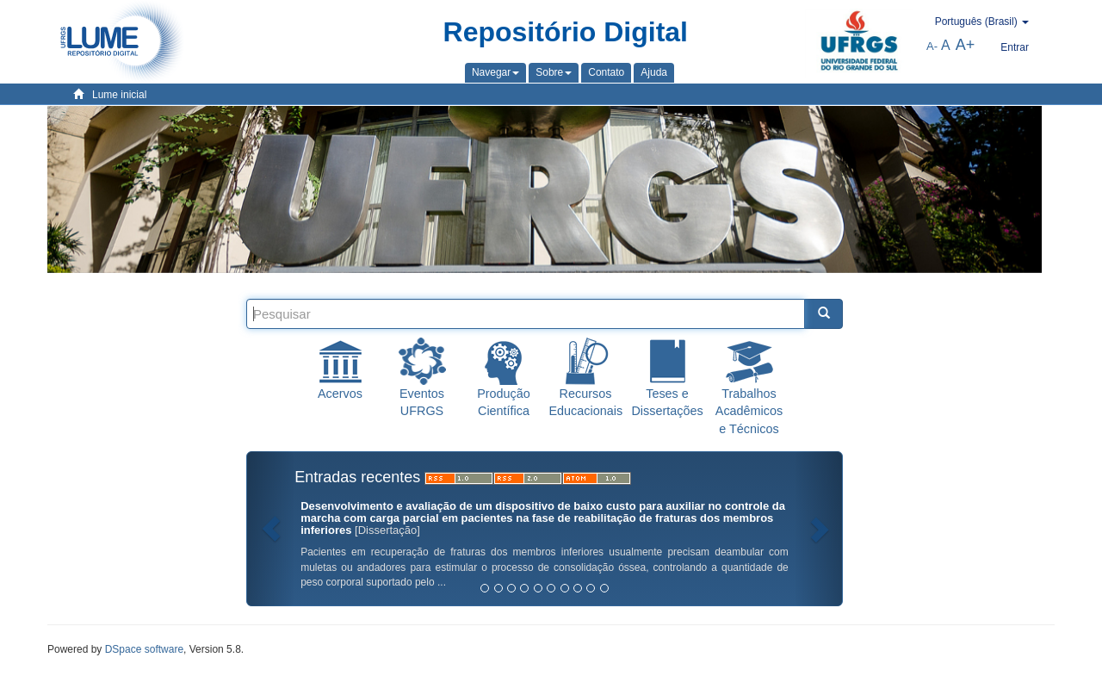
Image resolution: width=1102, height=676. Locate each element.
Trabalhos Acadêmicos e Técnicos (749, 411)
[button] (495, 72)
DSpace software (144, 649)
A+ (965, 44)
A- (932, 46)
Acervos (340, 393)
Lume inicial (119, 95)
